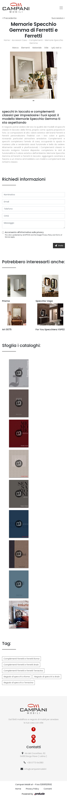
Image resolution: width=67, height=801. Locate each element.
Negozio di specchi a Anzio (47, 676)
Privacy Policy (47, 235)
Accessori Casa (19, 40)
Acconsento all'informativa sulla (24, 232)
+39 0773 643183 (35, 762)
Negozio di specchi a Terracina (18, 682)
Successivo (58, 18)
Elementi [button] (25, 47)
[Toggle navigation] (61, 7)
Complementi (36, 40)
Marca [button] (15, 47)
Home (7, 40)
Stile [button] (46, 47)
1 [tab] (33, 100)
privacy (40, 232)
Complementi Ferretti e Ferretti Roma (21, 658)
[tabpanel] (33, 75)
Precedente (9, 18)
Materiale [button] (37, 47)
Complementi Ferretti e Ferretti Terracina (23, 670)
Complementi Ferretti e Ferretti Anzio (21, 664)
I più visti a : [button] (56, 47)
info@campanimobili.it (35, 769)
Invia (59, 245)
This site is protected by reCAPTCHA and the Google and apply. (33, 236)
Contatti (48, 788)
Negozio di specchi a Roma (17, 676)
